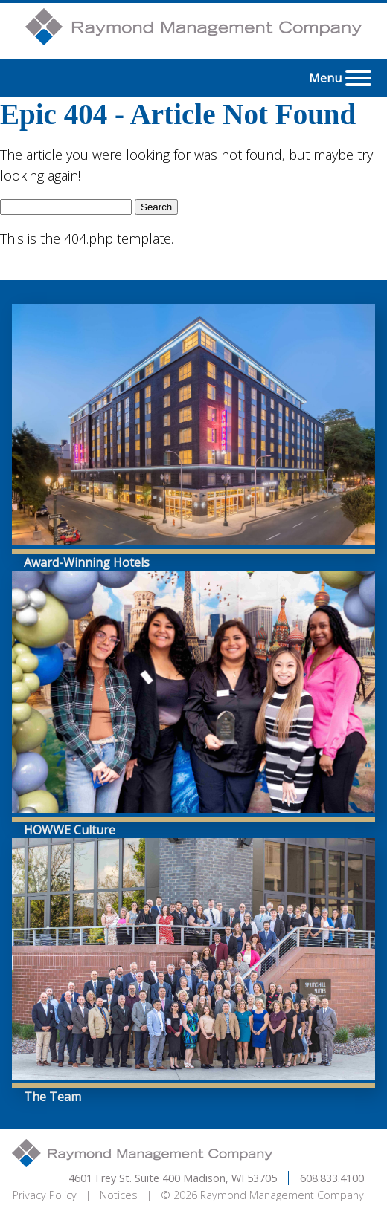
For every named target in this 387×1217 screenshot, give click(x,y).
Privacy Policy (45, 1195)
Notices (119, 1195)
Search (156, 206)
